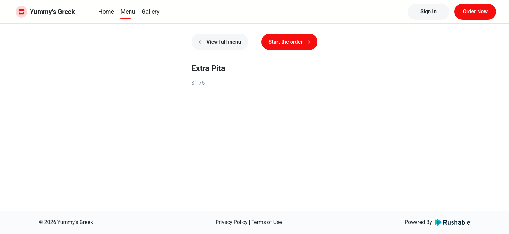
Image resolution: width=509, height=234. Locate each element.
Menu (127, 11)
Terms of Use (266, 222)
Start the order (289, 42)
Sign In (428, 11)
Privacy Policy (232, 222)
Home (106, 11)
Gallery (150, 11)
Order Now (475, 11)
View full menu (220, 42)
